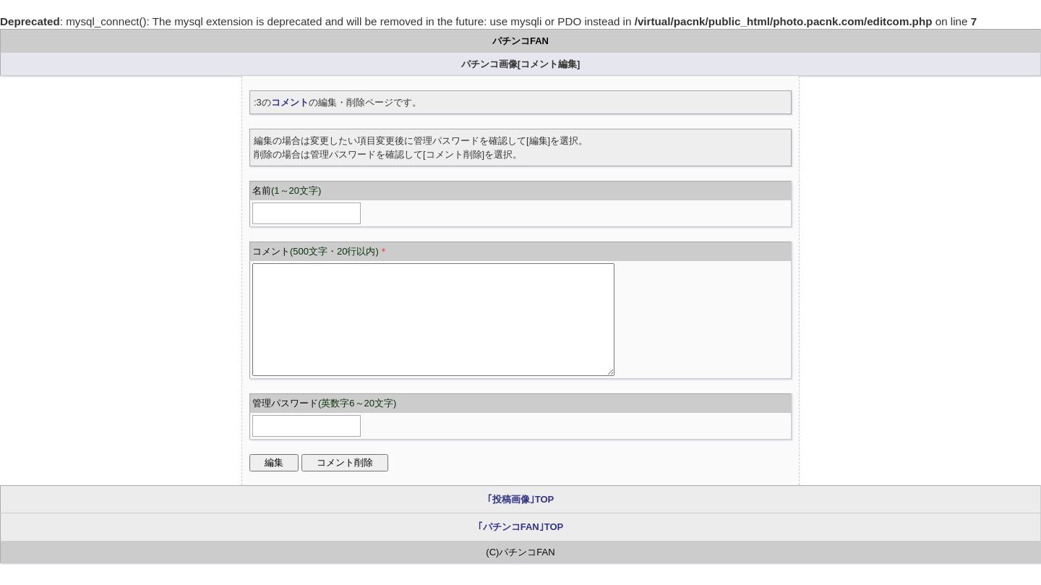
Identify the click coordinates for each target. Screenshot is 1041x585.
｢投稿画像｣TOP (520, 521)
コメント (290, 102)
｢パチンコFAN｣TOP (521, 548)
